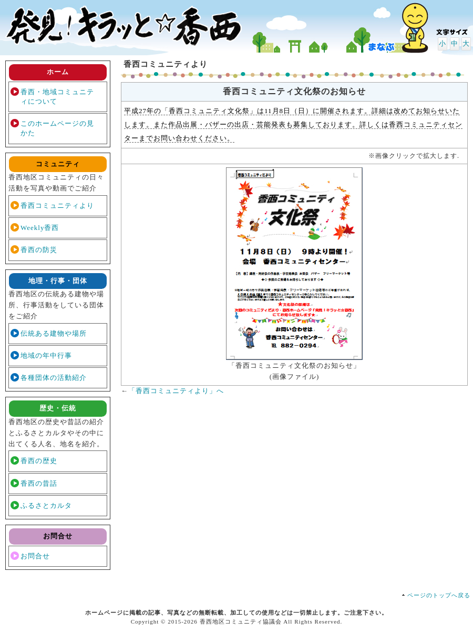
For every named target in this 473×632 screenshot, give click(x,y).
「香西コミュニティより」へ (176, 391)
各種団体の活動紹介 (53, 378)
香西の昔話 (38, 483)
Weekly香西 (39, 228)
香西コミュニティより (57, 205)
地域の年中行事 (46, 355)
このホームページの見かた (57, 128)
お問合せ (35, 556)
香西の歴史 (38, 461)
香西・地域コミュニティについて (57, 96)
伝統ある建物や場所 (53, 333)
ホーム (58, 72)
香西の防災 (38, 250)
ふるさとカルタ (46, 505)
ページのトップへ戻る (438, 595)
